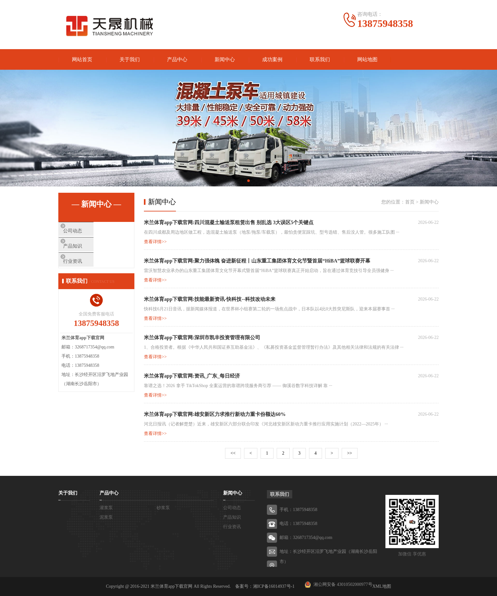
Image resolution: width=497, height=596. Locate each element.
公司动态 (82, 231)
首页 (410, 201)
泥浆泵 (106, 517)
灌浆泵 (106, 507)
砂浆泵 (163, 507)
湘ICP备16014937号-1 (273, 586)
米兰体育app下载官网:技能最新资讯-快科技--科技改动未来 (209, 299)
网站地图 (367, 59)
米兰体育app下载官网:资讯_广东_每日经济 (192, 376)
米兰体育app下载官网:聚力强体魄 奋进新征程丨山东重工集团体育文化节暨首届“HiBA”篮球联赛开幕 (257, 260)
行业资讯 (82, 268)
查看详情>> (155, 241)
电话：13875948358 (298, 523)
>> (349, 453)
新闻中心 (225, 59)
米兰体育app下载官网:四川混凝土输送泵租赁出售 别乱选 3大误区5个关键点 (228, 222)
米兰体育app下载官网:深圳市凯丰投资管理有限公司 (202, 337)
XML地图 (381, 586)
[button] (243, 180)
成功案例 (272, 59)
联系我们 (320, 59)
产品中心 (177, 59)
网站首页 (82, 59)
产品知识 (82, 250)
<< (233, 453)
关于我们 (129, 59)
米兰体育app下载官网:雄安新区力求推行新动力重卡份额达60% (215, 414)
